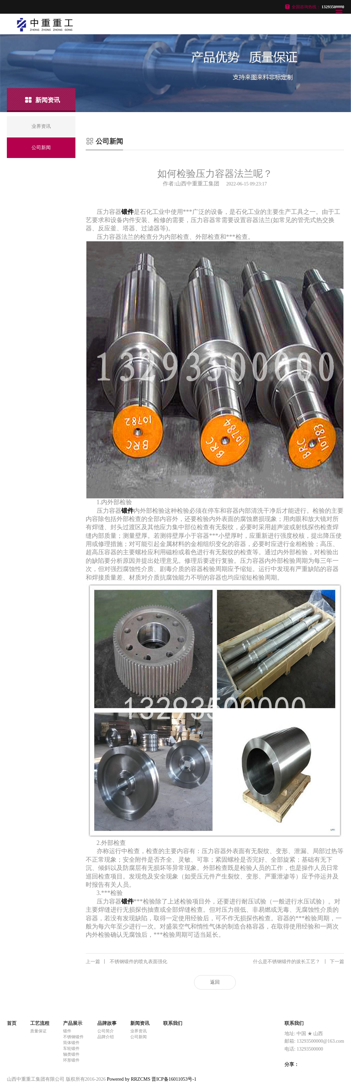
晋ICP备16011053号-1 (174, 1079)
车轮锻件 (71, 1048)
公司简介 (105, 1031)
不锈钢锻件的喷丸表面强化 (126, 962)
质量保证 (38, 1031)
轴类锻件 (71, 1054)
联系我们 (172, 1023)
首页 (11, 1023)
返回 (215, 982)
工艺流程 (39, 1023)
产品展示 (72, 1023)
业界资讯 (138, 1031)
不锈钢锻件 (73, 1036)
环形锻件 (71, 1060)
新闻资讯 (139, 1023)
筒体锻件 (71, 1042)
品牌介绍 (105, 1036)
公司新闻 (138, 1036)
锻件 (67, 1031)
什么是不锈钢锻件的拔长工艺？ (298, 962)
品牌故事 (107, 1023)
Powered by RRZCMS (128, 1079)
